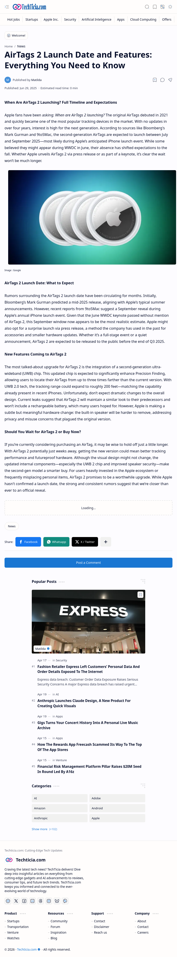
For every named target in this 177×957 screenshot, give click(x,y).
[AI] (57, 694)
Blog (54, 938)
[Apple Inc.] (51, 19)
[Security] (70, 19)
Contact (99, 921)
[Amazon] (60, 808)
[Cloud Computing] (143, 19)
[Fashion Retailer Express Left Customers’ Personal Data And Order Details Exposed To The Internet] (88, 621)
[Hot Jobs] (14, 19)
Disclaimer (101, 927)
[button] (6, 6)
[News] (12, 526)
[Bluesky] (57, 901)
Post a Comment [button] (88, 562)
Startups (13, 921)
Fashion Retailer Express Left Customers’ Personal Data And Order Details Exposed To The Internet (88, 669)
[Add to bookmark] (140, 594)
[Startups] (32, 19)
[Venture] (61, 760)
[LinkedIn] (32, 901)
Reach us (100, 932)
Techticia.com (28, 949)
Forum (55, 927)
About (142, 921)
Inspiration (58, 932)
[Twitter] (16, 901)
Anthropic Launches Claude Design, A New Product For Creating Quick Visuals (84, 703)
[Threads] (40, 901)
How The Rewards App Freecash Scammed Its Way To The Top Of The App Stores (89, 747)
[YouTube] (8, 901)
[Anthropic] (60, 818)
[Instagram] (48, 901)
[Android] (117, 808)
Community (59, 921)
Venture (13, 932)
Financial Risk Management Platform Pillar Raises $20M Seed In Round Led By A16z (89, 769)
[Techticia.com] (29, 6)
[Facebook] (24, 901)
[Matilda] (27, 80)
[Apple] (117, 818)
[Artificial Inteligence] (96, 19)
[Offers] (166, 19)
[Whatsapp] (65, 901)
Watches (13, 938)
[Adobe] (117, 798)
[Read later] (154, 79)
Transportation (18, 927)
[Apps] (121, 19)
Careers (143, 932)
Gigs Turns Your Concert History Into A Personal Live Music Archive (87, 725)
